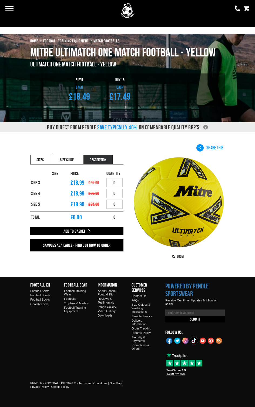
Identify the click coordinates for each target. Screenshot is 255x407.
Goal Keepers (39, 304)
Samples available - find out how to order (76, 245)
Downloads (105, 315)
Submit (195, 319)
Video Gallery (107, 311)
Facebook (169, 340)
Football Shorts (40, 295)
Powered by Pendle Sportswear (187, 289)
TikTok (194, 341)
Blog (219, 340)
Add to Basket (74, 231)
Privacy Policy (39, 386)
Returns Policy (141, 332)
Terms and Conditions (93, 383)
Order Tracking (141, 328)
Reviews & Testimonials (106, 300)
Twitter (177, 340)
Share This (209, 148)
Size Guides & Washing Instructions (141, 308)
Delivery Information (139, 322)
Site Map (115, 383)
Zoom (180, 256)
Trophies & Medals (76, 303)
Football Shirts (39, 290)
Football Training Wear (75, 292)
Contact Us (139, 296)
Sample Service (142, 316)
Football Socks (40, 299)
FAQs (135, 300)
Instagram (186, 340)
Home (34, 41)
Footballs (70, 298)
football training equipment (66, 41)
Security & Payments (138, 339)
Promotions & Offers (140, 347)
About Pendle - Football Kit (108, 292)
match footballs (106, 41)
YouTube (203, 340)
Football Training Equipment (75, 309)
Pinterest (211, 340)
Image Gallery (107, 306)
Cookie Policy (60, 386)
